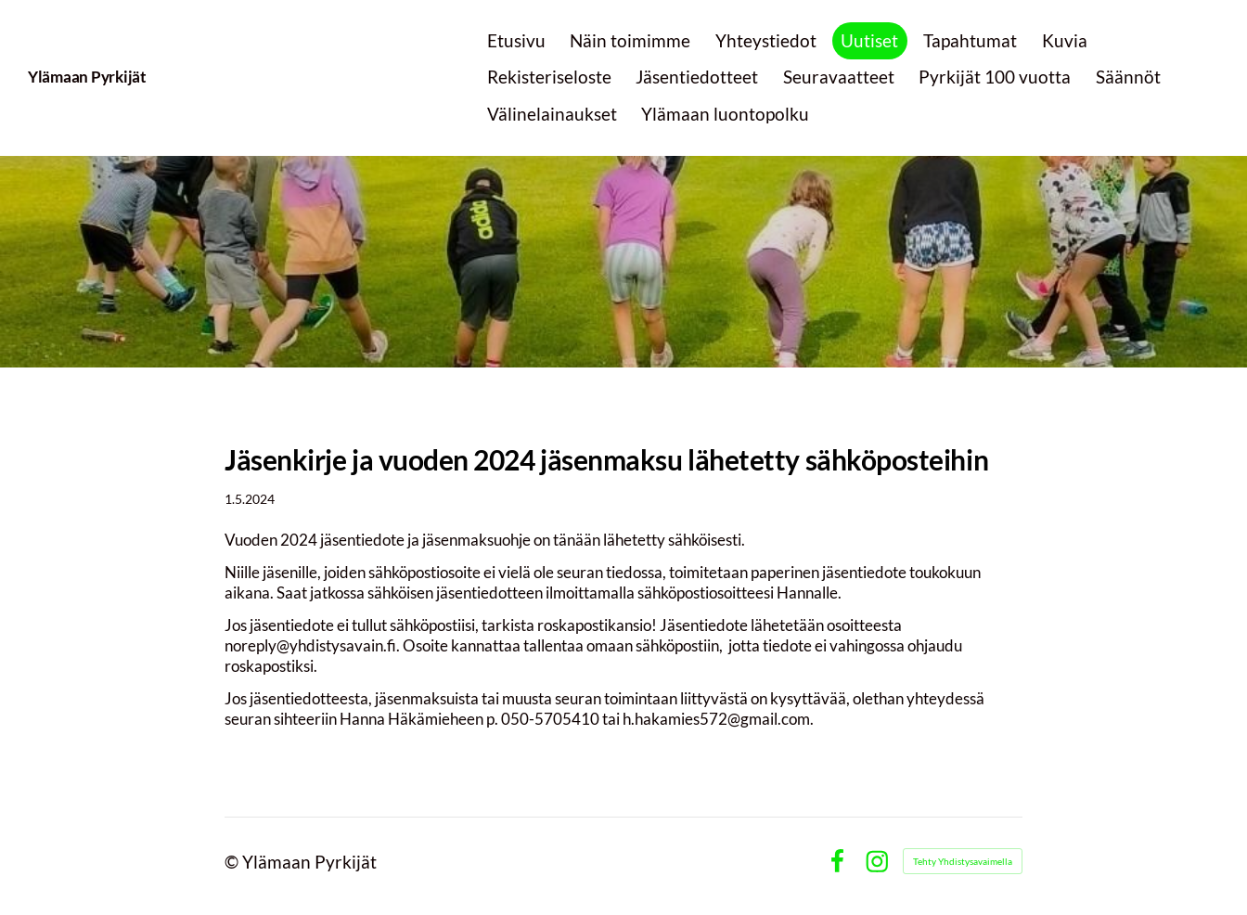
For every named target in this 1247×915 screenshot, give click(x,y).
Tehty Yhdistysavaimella (962, 861)
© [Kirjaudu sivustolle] (233, 861)
